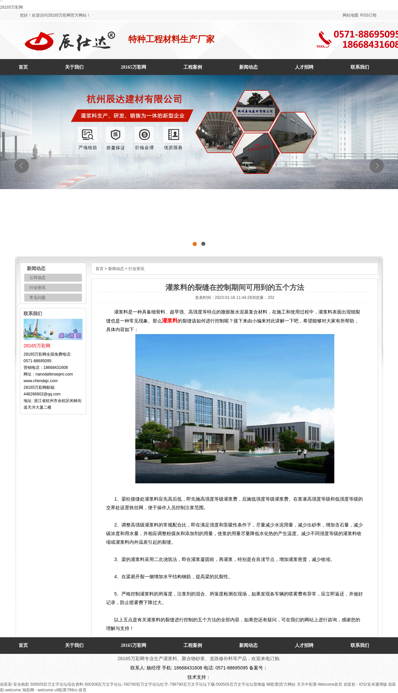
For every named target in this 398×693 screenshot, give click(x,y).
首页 (23, 67)
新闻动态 (116, 268)
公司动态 (37, 277)
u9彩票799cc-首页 (70, 690)
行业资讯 (37, 287)
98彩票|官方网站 (281, 684)
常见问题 (37, 297)
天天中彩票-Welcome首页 (320, 684)
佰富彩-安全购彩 (14, 684)
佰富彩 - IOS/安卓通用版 (365, 684)
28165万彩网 (11, 7)
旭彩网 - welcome (37, 690)
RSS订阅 (368, 15)
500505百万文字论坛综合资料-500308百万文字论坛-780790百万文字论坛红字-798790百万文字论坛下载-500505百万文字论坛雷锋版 (147, 684)
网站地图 (351, 15)
